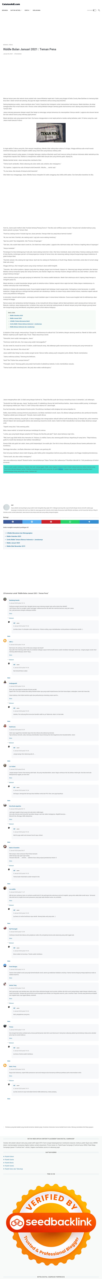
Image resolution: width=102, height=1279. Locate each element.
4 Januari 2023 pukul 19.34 (17, 749)
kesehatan (86, 348)
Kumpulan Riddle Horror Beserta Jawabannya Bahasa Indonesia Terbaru (85, 511)
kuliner (78, 351)
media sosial (90, 375)
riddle (78, 372)
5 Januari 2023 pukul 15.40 (17, 1060)
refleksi (92, 382)
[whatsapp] (48, 577)
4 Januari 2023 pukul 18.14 (17, 658)
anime (84, 382)
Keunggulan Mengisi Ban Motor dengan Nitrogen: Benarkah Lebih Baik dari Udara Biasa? (86, 163)
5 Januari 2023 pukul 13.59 (17, 1002)
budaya (78, 361)
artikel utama (89, 321)
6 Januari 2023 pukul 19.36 (21, 685)
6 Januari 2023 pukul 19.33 (21, 942)
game (90, 345)
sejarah (78, 341)
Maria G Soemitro (14, 916)
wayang (78, 395)
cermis (93, 389)
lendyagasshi (13, 746)
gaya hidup (79, 375)
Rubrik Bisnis (79, 58)
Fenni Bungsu (13, 1039)
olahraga (89, 338)
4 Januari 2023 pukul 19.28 (17, 705)
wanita (93, 392)
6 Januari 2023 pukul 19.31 (21, 1164)
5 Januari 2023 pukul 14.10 (17, 1042)
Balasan (11, 677)
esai (88, 324)
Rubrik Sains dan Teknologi (84, 64)
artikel (78, 321)
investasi (93, 385)
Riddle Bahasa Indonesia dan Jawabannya (22, 351)
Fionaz (11, 1101)
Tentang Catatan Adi (35, 1272)
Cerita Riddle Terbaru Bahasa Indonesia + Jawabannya (26, 348)
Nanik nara (12, 791)
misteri (78, 358)
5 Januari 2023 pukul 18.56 (17, 1143)
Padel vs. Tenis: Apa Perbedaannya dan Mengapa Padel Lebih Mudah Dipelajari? (87, 156)
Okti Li (11, 702)
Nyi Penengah (13, 999)
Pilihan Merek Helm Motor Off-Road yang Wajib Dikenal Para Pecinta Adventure (85, 171)
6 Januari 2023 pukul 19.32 (21, 1023)
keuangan (79, 365)
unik (77, 385)
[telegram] (60, 577)
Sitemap (70, 1272)
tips (85, 351)
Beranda (6, 7)
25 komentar (18, 52)
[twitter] (22, 577)
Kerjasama (38, 7)
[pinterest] (35, 577)
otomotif (78, 338)
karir (85, 372)
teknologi (79, 331)
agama (88, 331)
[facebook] (9, 577)
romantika (79, 378)
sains (87, 361)
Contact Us (63, 1272)
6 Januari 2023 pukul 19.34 (21, 857)
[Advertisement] (35, 26)
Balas (10, 672)
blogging (79, 324)
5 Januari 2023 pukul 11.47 (17, 960)
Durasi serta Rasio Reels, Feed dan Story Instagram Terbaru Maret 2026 (86, 143)
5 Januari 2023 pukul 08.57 (17, 919)
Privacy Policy (47, 1272)
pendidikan (88, 358)
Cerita (28, 7)
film (86, 341)
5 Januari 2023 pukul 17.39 (17, 1104)
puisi (77, 382)
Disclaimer (55, 1272)
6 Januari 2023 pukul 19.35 (21, 775)
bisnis (78, 328)
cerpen (93, 368)
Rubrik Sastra (79, 55)
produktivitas (80, 345)
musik (77, 389)
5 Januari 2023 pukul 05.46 (17, 836)
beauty (84, 385)
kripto (77, 392)
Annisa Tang (12, 1057)
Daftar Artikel (17, 7)
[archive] (80, 311)
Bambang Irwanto (14, 655)
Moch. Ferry (12, 1141)
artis (77, 348)
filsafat (86, 334)
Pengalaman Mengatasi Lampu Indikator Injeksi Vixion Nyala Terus (85, 441)
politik (86, 328)
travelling (79, 355)
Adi (14, 682)
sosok (78, 334)
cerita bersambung (81, 368)
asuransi (88, 378)
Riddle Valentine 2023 (16, 340)
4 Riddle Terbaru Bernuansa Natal (20, 345)
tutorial (87, 395)
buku (84, 389)
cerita (85, 392)
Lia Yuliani (12, 833)
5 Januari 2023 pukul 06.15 (17, 875)
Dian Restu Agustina (15, 872)
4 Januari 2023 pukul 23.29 (17, 794)
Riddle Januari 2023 (16, 343)
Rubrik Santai (79, 61)
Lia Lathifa (12, 957)
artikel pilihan (90, 355)
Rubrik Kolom (79, 52)
